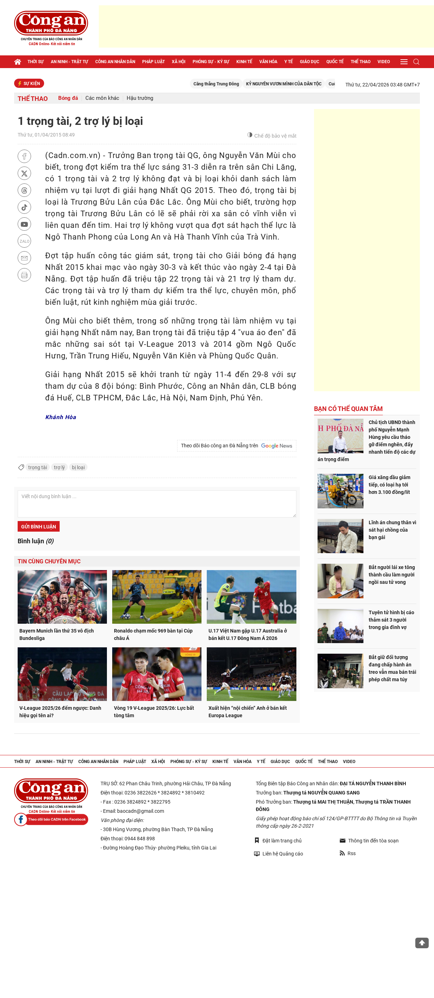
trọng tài (37, 467)
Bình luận (35, 541)
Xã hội (179, 61)
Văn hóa (268, 61)
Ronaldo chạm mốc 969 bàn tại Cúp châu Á (153, 634)
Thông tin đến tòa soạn (369, 840)
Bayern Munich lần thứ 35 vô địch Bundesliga (56, 634)
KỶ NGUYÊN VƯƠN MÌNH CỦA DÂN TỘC (292, 83)
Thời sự (36, 61)
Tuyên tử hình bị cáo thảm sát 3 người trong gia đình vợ (391, 620)
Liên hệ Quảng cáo (278, 854)
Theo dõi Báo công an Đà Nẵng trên (237, 446)
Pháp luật (153, 61)
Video (384, 61)
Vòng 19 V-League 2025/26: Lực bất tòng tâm (154, 711)
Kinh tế (244, 61)
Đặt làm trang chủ (278, 840)
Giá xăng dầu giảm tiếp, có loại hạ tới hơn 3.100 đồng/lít (389, 484)
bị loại (78, 467)
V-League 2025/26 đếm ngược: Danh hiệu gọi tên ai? (60, 711)
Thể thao (360, 61)
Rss (348, 853)
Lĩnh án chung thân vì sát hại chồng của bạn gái (392, 530)
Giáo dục (309, 61)
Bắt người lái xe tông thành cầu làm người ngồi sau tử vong (392, 574)
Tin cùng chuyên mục (49, 561)
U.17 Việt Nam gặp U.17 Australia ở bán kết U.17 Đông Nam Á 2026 (248, 634)
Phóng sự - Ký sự (211, 61)
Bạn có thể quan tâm (348, 408)
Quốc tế (335, 61)
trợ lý (59, 467)
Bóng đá (68, 98)
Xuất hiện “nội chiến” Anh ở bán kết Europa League (248, 711)
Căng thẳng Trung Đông (224, 83)
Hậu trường (140, 98)
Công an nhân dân (115, 61)
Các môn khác (102, 98)
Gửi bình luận (38, 527)
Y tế (288, 61)
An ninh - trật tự (69, 61)
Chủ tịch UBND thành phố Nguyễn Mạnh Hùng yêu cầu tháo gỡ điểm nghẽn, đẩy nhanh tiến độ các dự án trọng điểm (367, 440)
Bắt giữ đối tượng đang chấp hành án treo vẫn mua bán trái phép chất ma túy (392, 668)
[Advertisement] (266, 26)
